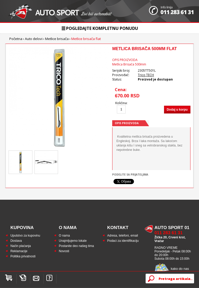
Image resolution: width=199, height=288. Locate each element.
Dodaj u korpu (177, 109)
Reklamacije (18, 251)
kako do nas (180, 269)
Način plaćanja (20, 246)
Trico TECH (146, 75)
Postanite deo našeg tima (76, 246)
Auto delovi (33, 38)
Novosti (64, 251)
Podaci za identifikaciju (123, 241)
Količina (121, 103)
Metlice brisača (57, 38)
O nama (64, 235)
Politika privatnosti (22, 256)
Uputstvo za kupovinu (25, 235)
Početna (15, 38)
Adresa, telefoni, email (122, 235)
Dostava (16, 241)
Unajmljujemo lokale (73, 241)
